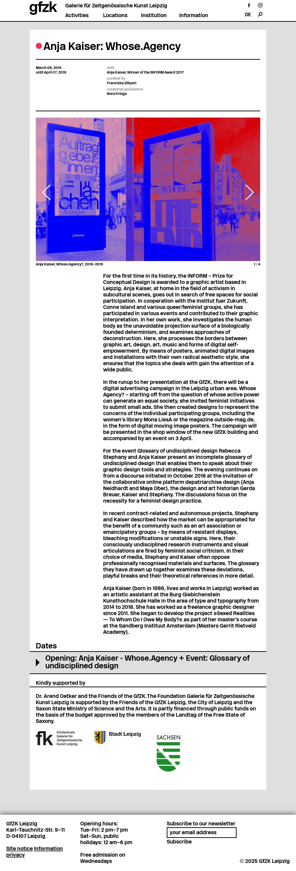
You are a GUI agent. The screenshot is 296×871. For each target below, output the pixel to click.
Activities (77, 16)
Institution (154, 16)
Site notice (19, 849)
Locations (115, 16)
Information (193, 16)
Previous (46, 192)
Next (249, 192)
